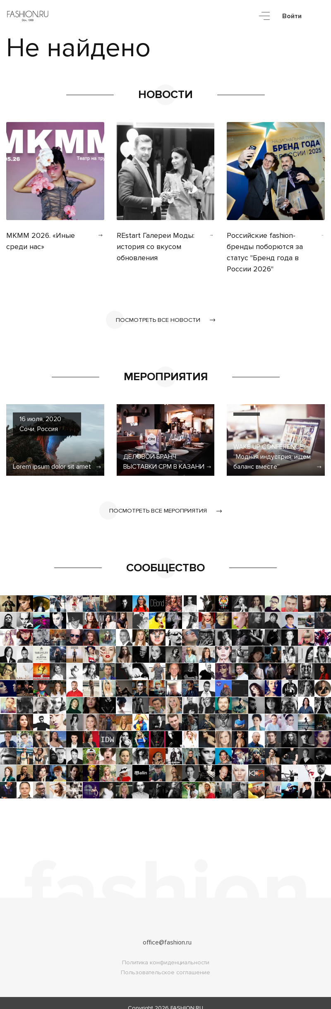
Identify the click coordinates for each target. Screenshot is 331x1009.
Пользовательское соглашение (165, 962)
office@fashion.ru (167, 932)
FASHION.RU (186, 998)
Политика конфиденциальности (165, 952)
